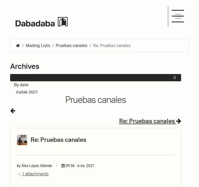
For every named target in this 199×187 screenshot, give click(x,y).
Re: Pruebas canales (150, 121)
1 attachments (32, 173)
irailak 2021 (96, 92)
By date (21, 84)
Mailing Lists (38, 45)
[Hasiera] (18, 45)
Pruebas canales (71, 45)
